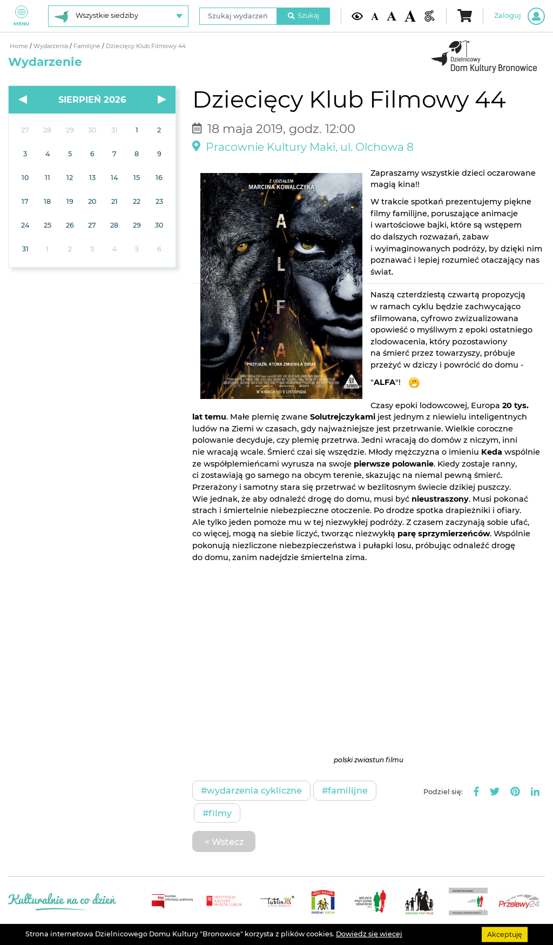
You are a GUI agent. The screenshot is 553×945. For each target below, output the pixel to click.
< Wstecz (224, 841)
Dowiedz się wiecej (369, 934)
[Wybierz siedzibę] (118, 16)
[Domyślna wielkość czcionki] (375, 15)
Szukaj (303, 15)
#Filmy (217, 813)
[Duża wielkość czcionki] (410, 15)
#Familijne (345, 790)
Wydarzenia (51, 46)
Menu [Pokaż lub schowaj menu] (21, 15)
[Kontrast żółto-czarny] (357, 16)
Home (20, 46)
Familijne (87, 46)
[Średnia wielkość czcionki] (391, 16)
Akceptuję (504, 934)
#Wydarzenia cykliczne (251, 790)
